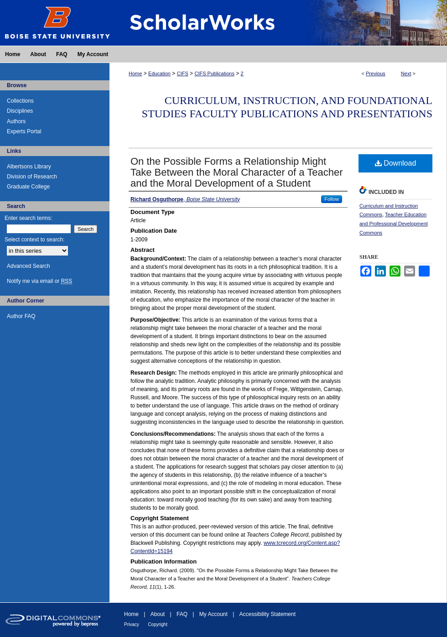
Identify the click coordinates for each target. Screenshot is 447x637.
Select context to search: (34, 239)
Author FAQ (21, 316)
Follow (331, 199)
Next (406, 73)
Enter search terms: (28, 218)
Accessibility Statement (267, 614)
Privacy (131, 624)
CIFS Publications (214, 73)
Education (159, 73)
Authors (16, 121)
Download (395, 163)
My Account (213, 614)
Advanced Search (28, 266)
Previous (375, 73)
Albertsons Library (29, 166)
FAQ (182, 614)
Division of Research (32, 176)
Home (135, 73)
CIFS (182, 73)
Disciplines (20, 111)
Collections (20, 101)
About (158, 614)
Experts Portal (24, 131)
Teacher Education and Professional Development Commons (393, 223)
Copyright (157, 624)
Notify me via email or (39, 281)
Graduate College (28, 186)
